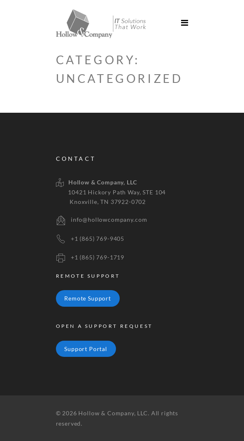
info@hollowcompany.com (109, 219)
